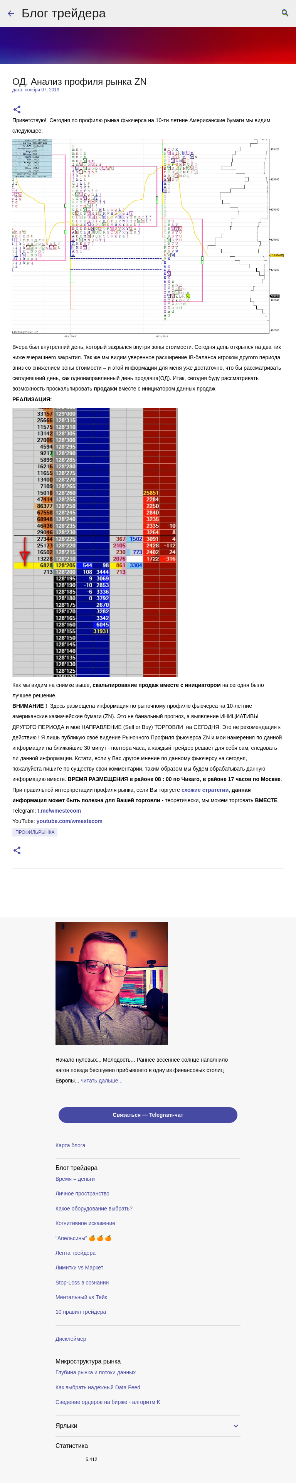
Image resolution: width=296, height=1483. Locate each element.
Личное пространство (82, 1193)
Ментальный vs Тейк (81, 1297)
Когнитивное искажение (85, 1223)
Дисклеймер (71, 1339)
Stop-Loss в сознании (82, 1282)
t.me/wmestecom (59, 811)
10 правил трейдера (81, 1312)
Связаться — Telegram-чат (148, 1115)
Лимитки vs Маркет (79, 1267)
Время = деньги (75, 1179)
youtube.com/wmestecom (70, 821)
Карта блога (70, 1145)
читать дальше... (102, 1080)
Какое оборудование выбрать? (94, 1208)
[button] (17, 110)
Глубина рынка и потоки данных (96, 1372)
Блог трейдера (64, 13)
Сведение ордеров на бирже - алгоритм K (108, 1402)
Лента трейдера (76, 1253)
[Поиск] (285, 13)
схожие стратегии (205, 790)
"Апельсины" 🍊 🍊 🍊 (83, 1238)
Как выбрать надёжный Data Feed (98, 1387)
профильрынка (34, 832)
